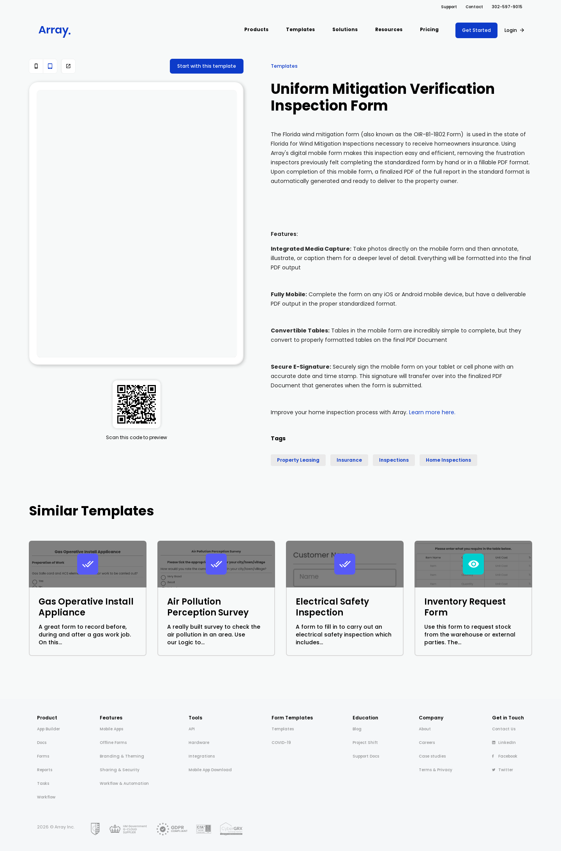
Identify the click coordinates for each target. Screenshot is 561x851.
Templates (284, 66)
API (192, 729)
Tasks (43, 783)
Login (511, 30)
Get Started (476, 30)
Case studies (432, 756)
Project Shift (365, 743)
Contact (474, 7)
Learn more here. (432, 412)
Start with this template (206, 66)
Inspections (394, 460)
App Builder (48, 729)
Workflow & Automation (124, 783)
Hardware (199, 743)
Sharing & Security (119, 770)
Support (449, 7)
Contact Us (503, 729)
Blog (357, 729)
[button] (256, 30)
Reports (44, 770)
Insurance (349, 460)
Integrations (202, 756)
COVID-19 (281, 743)
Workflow (46, 797)
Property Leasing (298, 460)
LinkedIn (504, 743)
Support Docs (366, 756)
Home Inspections (448, 460)
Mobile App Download (210, 770)
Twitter (502, 770)
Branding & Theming (122, 756)
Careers (427, 743)
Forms (43, 756)
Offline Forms (113, 743)
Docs (41, 743)
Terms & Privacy (435, 770)
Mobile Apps (111, 729)
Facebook (504, 756)
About (425, 729)
